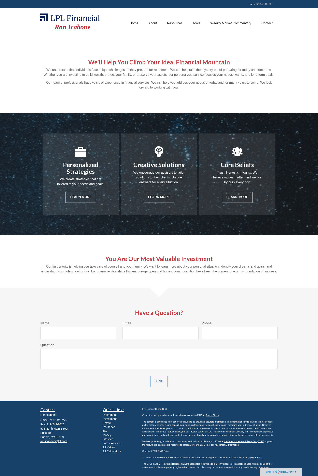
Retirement (110, 414)
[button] (152, 23)
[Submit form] (159, 381)
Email (126, 323)
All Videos (109, 447)
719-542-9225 (261, 3)
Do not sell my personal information (221, 445)
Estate (107, 423)
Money (107, 435)
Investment (110, 419)
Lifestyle (108, 439)
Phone (207, 323)
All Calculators (112, 451)
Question (47, 345)
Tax (105, 431)
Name (44, 323)
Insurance (109, 427)
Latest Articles (111, 443)
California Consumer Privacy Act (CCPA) (244, 441)
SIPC (259, 457)
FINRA (251, 457)
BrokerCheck (212, 415)
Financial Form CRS (157, 409)
